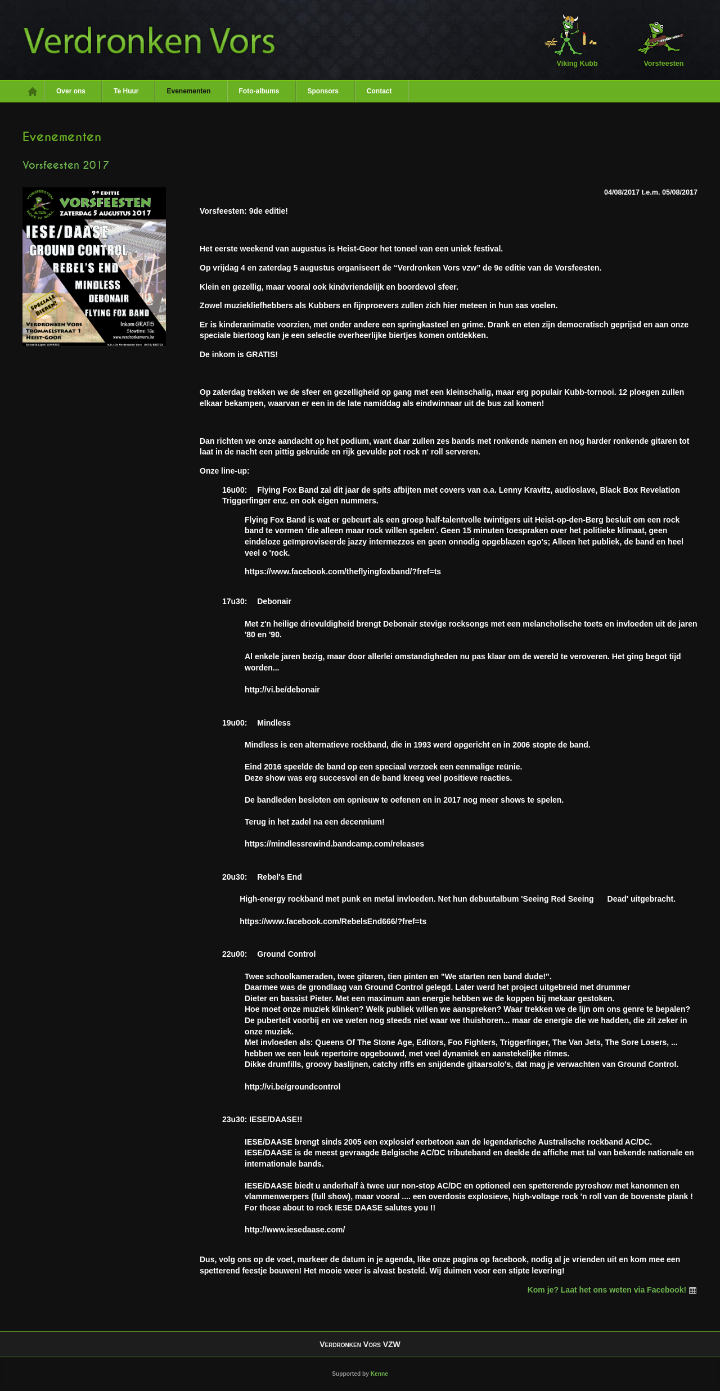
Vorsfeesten (657, 39)
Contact (379, 91)
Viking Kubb (570, 39)
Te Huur (126, 91)
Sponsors (323, 91)
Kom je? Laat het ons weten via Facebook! (613, 1289)
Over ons (71, 91)
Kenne (379, 1374)
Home (33, 91)
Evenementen (188, 91)
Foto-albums (259, 91)
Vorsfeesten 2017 (65, 165)
